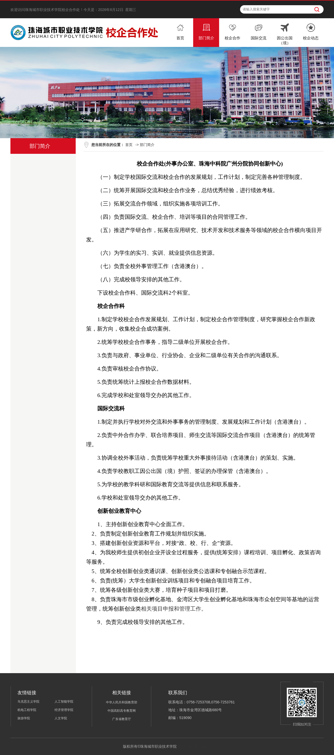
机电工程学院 (26, 710)
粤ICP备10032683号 (194, 746)
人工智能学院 (64, 701)
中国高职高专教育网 (122, 711)
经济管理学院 (64, 710)
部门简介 (147, 145)
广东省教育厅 (121, 719)
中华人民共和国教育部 (121, 702)
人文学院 (61, 718)
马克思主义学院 (28, 701)
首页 (129, 145)
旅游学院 (23, 718)
